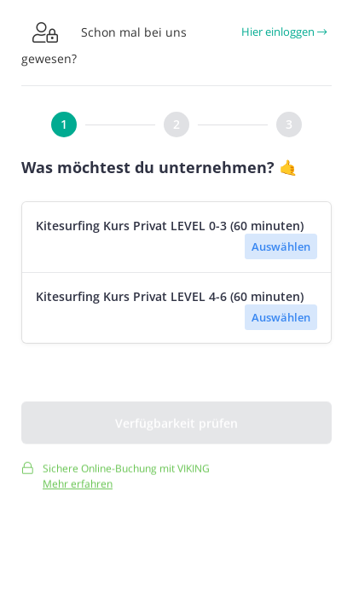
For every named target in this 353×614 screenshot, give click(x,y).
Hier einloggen (284, 31)
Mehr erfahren (78, 487)
